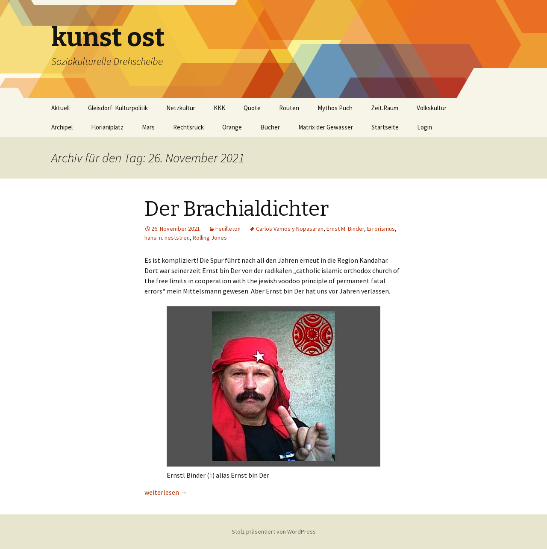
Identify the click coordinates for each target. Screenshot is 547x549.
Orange (232, 127)
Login (424, 127)
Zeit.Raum (384, 108)
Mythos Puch (335, 108)
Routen (289, 108)
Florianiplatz (107, 127)
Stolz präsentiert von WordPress (274, 531)
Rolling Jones (210, 237)
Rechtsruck (188, 127)
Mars (148, 127)
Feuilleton (228, 228)
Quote (252, 108)
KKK (219, 108)
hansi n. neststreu (167, 237)
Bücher (270, 127)
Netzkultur (180, 108)
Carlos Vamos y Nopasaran (289, 228)
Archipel (62, 127)
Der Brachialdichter (236, 209)
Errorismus (381, 228)
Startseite (385, 127)
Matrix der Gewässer (325, 127)
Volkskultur (432, 108)
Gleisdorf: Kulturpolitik (118, 108)
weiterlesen (165, 492)
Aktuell (60, 108)
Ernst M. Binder (345, 228)
